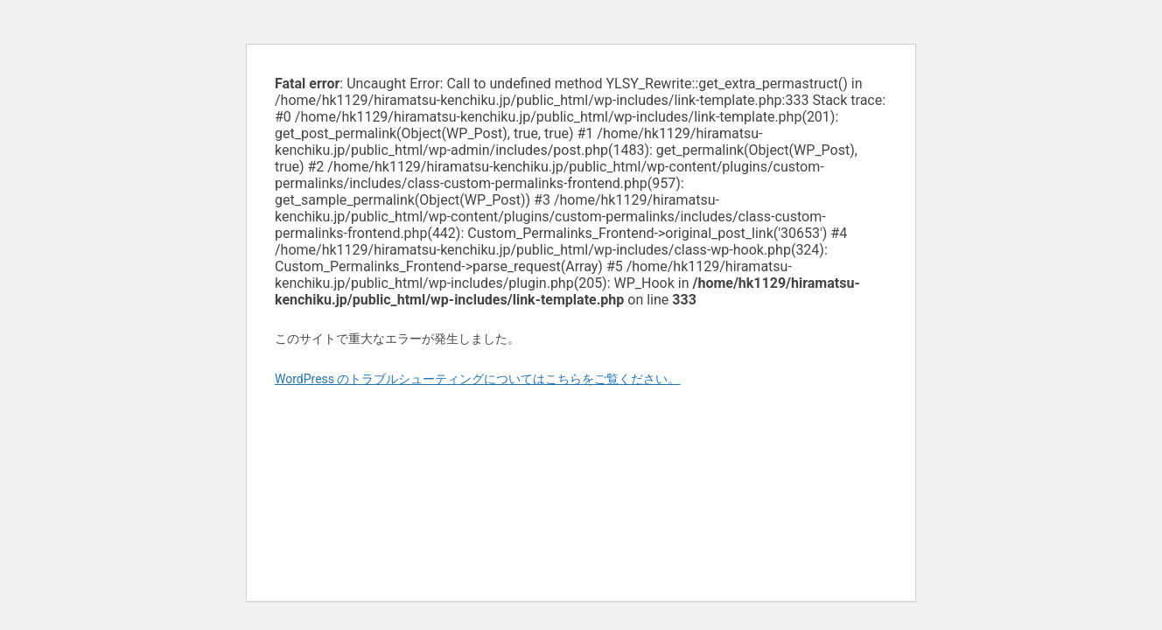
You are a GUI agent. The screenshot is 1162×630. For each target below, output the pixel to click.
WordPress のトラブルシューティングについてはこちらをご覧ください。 (478, 379)
